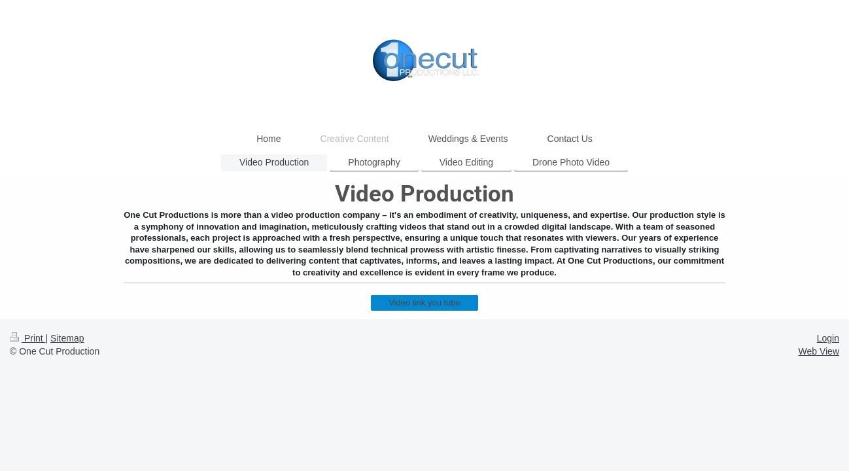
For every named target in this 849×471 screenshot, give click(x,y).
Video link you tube (424, 302)
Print (28, 338)
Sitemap (67, 338)
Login (828, 338)
